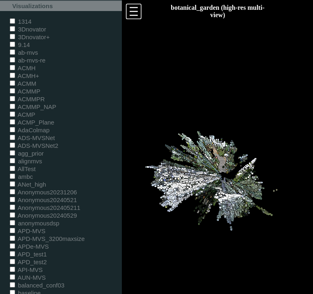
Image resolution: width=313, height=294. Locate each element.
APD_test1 (28, 254)
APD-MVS (27, 230)
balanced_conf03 (37, 285)
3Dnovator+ (30, 36)
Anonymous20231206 (43, 192)
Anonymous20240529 (43, 215)
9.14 (20, 44)
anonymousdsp (35, 223)
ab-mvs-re (27, 60)
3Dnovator (28, 29)
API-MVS (26, 269)
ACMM (23, 83)
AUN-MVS (28, 277)
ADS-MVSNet (32, 137)
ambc (21, 176)
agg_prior (27, 153)
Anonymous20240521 (43, 199)
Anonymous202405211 (45, 207)
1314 (20, 21)
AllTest (22, 168)
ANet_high (28, 184)
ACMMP (25, 91)
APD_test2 (28, 261)
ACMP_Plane (32, 122)
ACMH (22, 68)
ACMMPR (27, 99)
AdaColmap (29, 130)
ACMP (22, 114)
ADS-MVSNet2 (34, 145)
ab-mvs (24, 52)
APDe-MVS (29, 246)
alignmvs (26, 161)
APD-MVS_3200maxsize (47, 238)
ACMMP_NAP (33, 106)
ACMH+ (24, 75)
